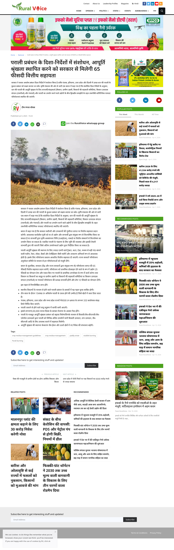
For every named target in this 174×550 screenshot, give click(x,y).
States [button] (116, 11)
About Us (96, 3)
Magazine (125, 3)
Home (78, 11)
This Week (123, 114)
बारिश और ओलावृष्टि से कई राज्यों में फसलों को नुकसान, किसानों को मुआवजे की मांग (24, 475)
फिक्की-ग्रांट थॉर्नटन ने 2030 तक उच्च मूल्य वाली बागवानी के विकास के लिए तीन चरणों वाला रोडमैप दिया (56, 478)
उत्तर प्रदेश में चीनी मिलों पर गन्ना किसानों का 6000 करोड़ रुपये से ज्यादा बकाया (86, 380)
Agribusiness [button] (142, 11)
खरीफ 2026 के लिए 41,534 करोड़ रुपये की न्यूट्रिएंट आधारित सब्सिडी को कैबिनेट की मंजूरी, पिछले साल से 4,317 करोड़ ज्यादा (150, 176)
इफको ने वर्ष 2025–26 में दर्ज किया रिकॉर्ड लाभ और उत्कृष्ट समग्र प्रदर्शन (151, 199)
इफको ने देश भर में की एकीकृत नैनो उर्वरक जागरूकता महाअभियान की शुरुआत (150, 314)
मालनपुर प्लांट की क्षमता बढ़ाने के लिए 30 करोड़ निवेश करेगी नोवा (24, 427)
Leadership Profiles (110, 3)
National (21, 55)
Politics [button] (103, 11)
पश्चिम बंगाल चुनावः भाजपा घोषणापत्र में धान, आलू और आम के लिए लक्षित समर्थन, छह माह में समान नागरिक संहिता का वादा (91, 454)
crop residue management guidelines (26, 335)
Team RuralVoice (145, 137)
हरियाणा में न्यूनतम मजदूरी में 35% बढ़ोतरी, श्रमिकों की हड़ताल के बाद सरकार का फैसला (151, 264)
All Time (155, 114)
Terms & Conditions (139, 533)
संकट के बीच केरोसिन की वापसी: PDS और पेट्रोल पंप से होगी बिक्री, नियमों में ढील (56, 429)
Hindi (136, 4)
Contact (86, 3)
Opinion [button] (90, 11)
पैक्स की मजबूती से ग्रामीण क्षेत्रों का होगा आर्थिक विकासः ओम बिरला (36, 380)
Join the (82, 123)
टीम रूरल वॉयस (28, 107)
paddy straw (74, 335)
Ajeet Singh (143, 159)
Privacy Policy (155, 533)
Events (128, 11)
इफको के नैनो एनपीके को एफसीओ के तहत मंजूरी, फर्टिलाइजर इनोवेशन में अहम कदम (136, 404)
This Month (139, 114)
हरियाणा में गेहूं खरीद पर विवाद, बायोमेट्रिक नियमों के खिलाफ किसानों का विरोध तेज (150, 150)
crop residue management (55, 335)
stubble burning (89, 335)
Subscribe (91, 365)
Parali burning (17, 341)
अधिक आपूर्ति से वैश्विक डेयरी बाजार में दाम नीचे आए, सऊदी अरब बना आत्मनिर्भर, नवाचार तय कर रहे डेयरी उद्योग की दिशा (92, 404)
